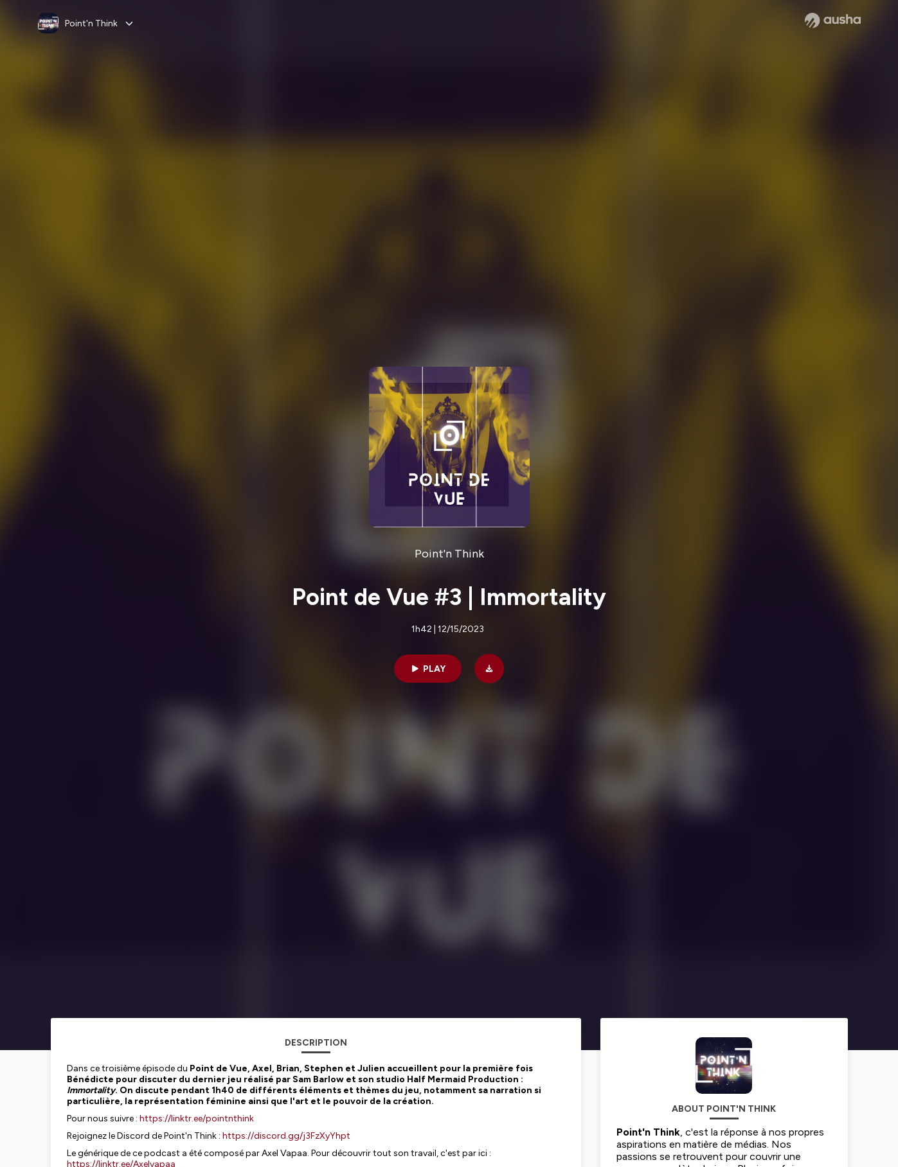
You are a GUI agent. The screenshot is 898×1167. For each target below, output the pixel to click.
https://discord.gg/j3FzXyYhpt (286, 1135)
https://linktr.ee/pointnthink (196, 1118)
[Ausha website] (833, 20)
